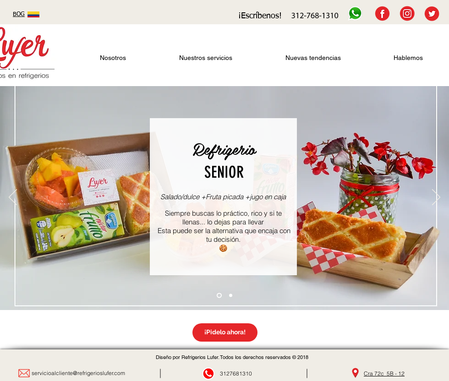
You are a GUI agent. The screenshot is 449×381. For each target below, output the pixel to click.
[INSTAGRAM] (407, 13)
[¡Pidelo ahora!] (224, 332)
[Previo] (13, 198)
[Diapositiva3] (230, 295)
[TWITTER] (431, 13)
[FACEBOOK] (382, 13)
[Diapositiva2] (219, 295)
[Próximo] (436, 198)
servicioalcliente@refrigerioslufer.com (78, 373)
